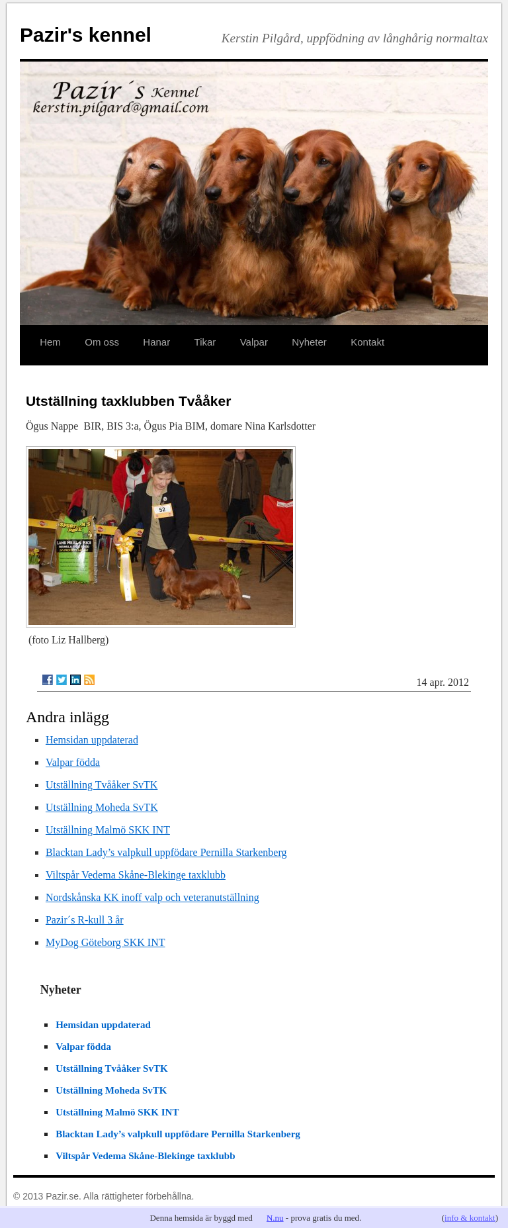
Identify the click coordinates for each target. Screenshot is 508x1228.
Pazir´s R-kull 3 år (85, 919)
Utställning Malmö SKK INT (108, 829)
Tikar (205, 342)
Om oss (102, 342)
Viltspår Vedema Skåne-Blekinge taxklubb (136, 874)
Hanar (156, 342)
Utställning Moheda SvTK (102, 807)
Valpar (254, 342)
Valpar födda (73, 762)
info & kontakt (469, 1218)
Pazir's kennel (85, 35)
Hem (50, 342)
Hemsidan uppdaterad (92, 739)
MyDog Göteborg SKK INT (105, 942)
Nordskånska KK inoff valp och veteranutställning (152, 897)
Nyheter (309, 342)
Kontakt (367, 342)
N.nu (275, 1218)
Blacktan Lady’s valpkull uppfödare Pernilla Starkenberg (166, 852)
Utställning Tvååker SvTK (101, 784)
